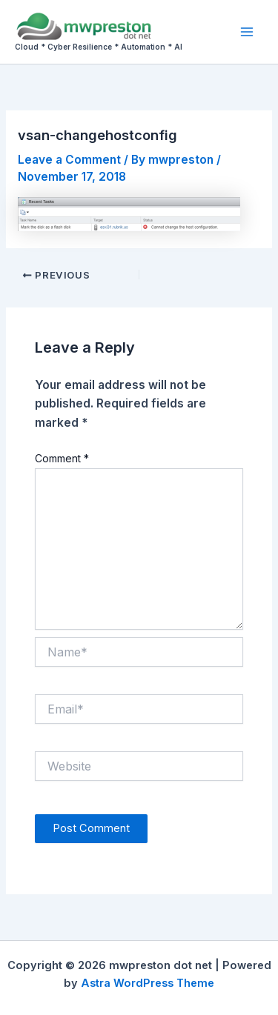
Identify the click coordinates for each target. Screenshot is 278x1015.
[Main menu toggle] (247, 31)
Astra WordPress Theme (147, 983)
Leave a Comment (69, 160)
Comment (62, 458)
